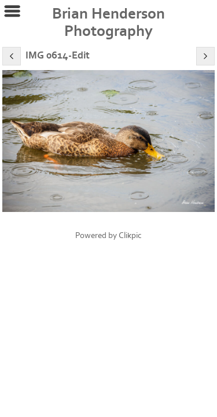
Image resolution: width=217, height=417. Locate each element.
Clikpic (130, 235)
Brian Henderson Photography (108, 22)
